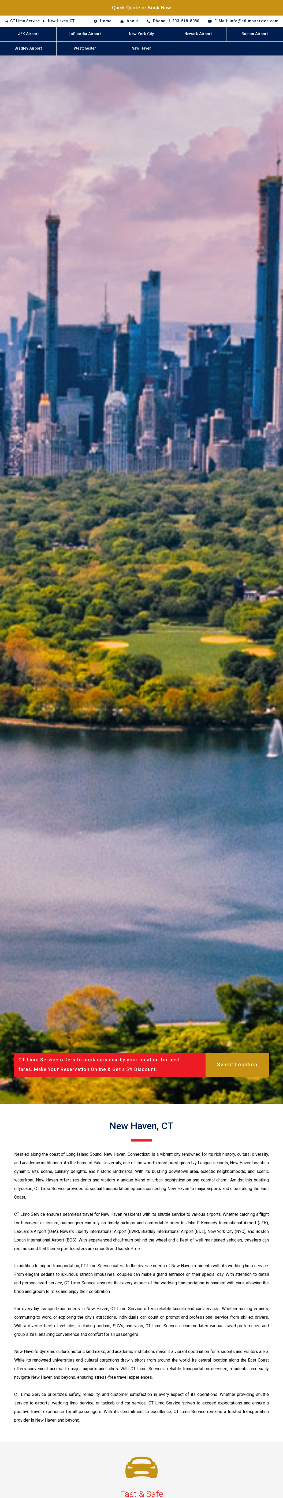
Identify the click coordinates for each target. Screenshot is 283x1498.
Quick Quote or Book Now (141, 8)
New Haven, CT (61, 21)
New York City (141, 34)
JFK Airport (28, 34)
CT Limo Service (25, 21)
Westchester (85, 48)
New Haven (141, 48)
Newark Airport (198, 34)
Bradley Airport (28, 48)
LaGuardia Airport (85, 34)
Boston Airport (254, 34)
